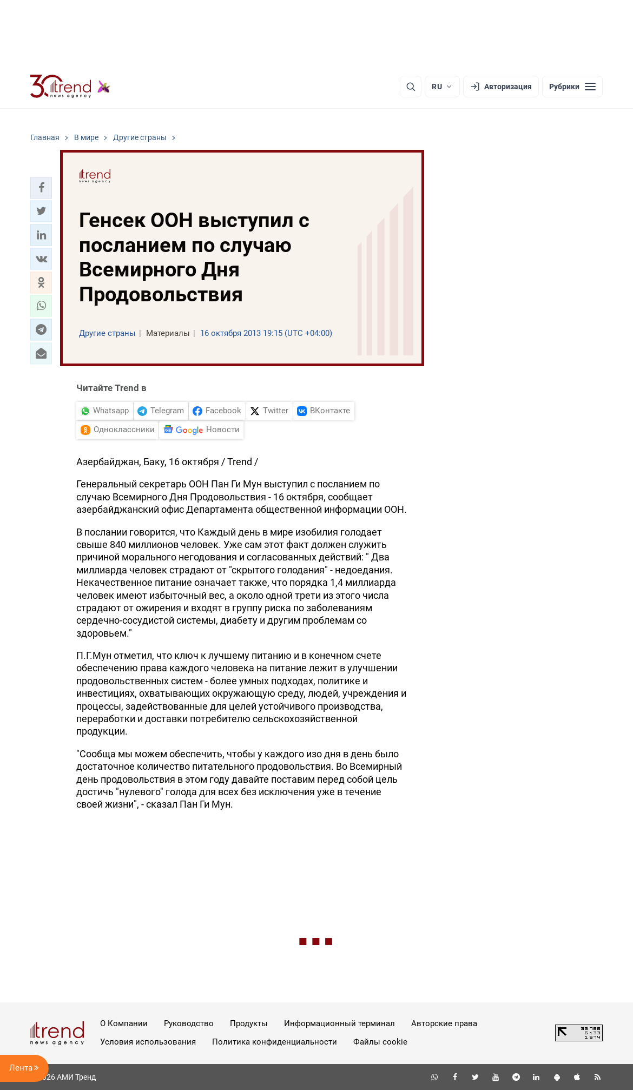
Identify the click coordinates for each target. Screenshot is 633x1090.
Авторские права (444, 1023)
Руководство (189, 1023)
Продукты (249, 1023)
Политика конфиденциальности (274, 1042)
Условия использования (148, 1042)
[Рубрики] (572, 86)
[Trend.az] (70, 86)
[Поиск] (410, 86)
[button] (41, 188)
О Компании (124, 1023)
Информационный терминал (339, 1023)
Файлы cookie (380, 1042)
